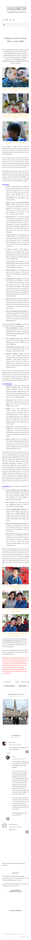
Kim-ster (12, 742)
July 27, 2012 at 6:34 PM (15, 744)
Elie (13, 756)
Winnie (21, 884)
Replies (9, 753)
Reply (27, 751)
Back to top (24, 936)
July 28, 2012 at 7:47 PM (18, 759)
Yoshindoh (13, 824)
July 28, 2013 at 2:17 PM (15, 827)
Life (15, 34)
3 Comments (7, 681)
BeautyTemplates (18, 934)
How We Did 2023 (10, 721)
